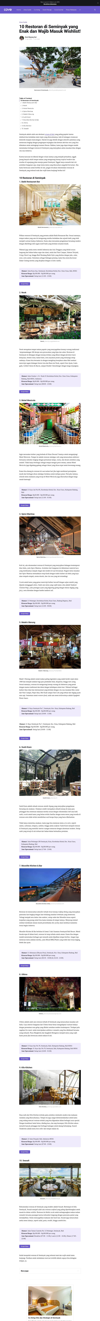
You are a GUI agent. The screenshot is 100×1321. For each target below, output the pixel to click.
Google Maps (25, 284)
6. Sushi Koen (26, 117)
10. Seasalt (25, 128)
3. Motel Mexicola (28, 108)
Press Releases (71, 10)
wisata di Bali (49, 134)
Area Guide (27, 10)
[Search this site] (95, 9)
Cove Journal (58, 10)
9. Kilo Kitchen (26, 126)
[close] (98, 3)
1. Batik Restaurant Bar (29, 103)
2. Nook (24, 105)
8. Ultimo (25, 123)
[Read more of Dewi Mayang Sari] (21, 38)
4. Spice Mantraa (27, 111)
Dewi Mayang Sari (31, 37)
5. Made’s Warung (28, 114)
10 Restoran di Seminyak (29, 100)
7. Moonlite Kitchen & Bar (30, 120)
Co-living (37, 10)
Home (18, 10)
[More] (80, 10)
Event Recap (47, 10)
